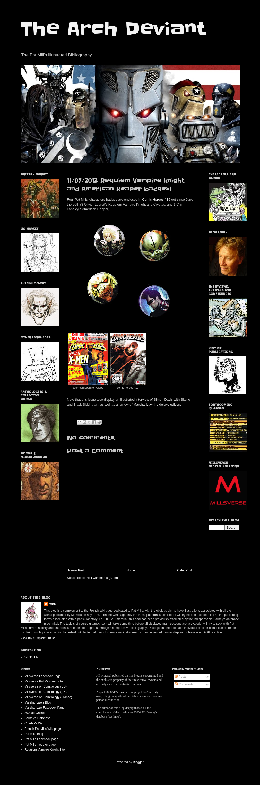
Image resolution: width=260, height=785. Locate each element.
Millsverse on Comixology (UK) (45, 692)
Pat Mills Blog (33, 734)
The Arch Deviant (113, 29)
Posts (180, 676)
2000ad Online (34, 713)
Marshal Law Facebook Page (44, 707)
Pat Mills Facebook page (41, 739)
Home (131, 570)
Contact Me (32, 657)
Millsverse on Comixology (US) (45, 686)
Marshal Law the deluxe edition (156, 404)
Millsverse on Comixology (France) (48, 697)
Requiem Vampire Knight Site (44, 749)
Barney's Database (37, 718)
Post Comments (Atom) (102, 578)
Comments (184, 684)
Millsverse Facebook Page (42, 676)
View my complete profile (38, 638)
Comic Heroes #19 (156, 199)
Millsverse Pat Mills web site (43, 681)
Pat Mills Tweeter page (40, 744)
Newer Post (76, 570)
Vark (52, 604)
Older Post (184, 570)
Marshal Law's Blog (37, 702)
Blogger (138, 762)
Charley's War (34, 723)
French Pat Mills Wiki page (42, 729)
